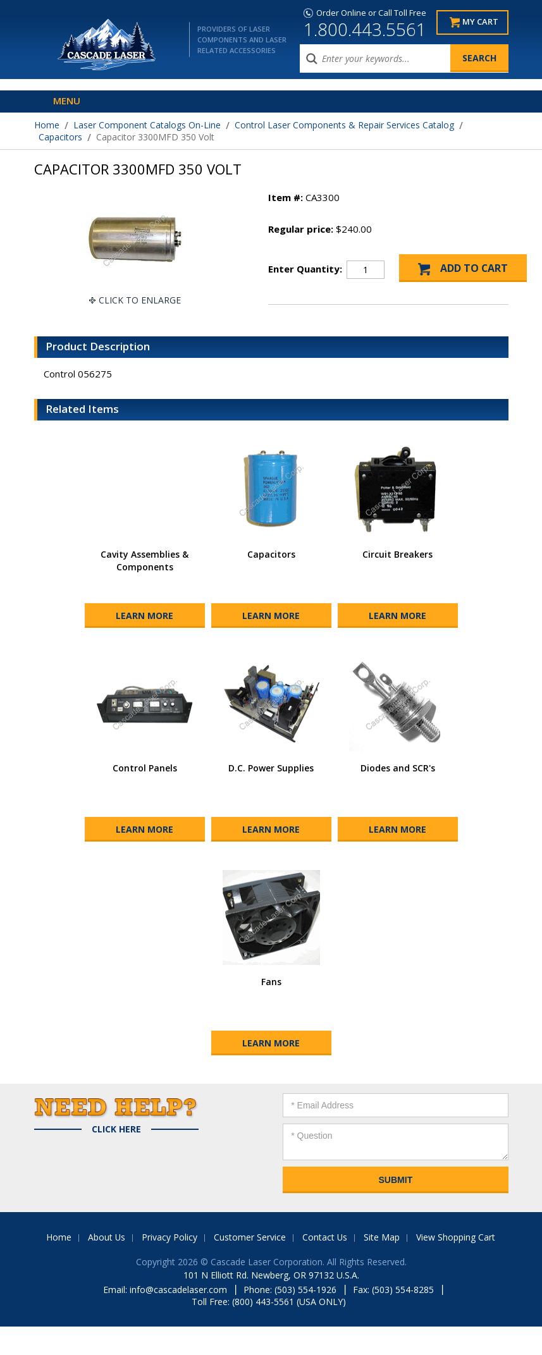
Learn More (144, 644)
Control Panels (145, 796)
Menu (66, 100)
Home (46, 125)
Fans (271, 1010)
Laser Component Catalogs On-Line (147, 125)
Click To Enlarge (140, 300)
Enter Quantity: (305, 268)
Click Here (116, 1157)
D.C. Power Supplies (271, 796)
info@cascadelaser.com (178, 1318)
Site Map (382, 1266)
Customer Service (250, 1266)
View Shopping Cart (456, 1266)
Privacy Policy (169, 1266)
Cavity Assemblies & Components (144, 589)
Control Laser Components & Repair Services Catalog (344, 125)
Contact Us (325, 1266)
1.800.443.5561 (365, 29)
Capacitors (60, 137)
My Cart (480, 22)
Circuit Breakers (397, 583)
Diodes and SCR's (397, 796)
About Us (106, 1266)
